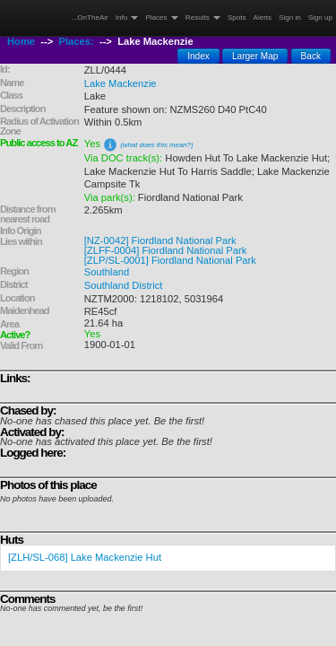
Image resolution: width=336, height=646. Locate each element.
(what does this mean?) (156, 145)
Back (311, 56)
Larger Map (255, 56)
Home (21, 41)
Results (202, 17)
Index (198, 56)
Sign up (320, 17)
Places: (76, 41)
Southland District (123, 285)
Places (161, 17)
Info (127, 17)
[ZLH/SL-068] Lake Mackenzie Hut (84, 557)
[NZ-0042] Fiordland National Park (160, 240)
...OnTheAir (90, 17)
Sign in (290, 17)
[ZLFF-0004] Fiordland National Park (165, 250)
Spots (237, 17)
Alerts (263, 17)
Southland (106, 271)
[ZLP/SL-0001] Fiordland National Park (170, 260)
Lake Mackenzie (120, 83)
